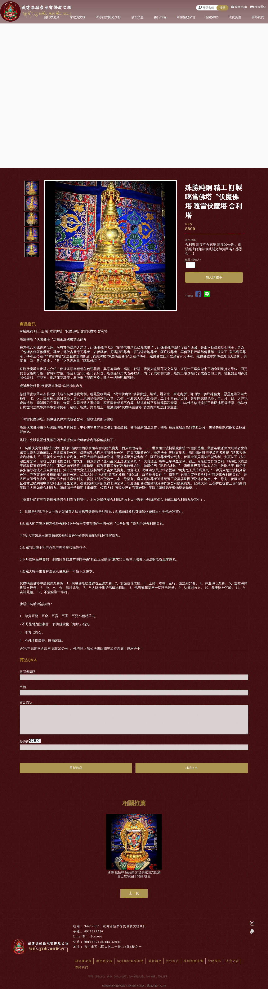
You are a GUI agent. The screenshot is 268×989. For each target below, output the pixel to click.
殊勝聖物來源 (186, 17)
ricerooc (96, 936)
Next (174, 245)
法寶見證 (235, 17)
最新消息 (137, 17)
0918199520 (93, 931)
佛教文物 (100, 976)
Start (112, 315)
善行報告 (160, 17)
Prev (48, 245)
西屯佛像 (163, 976)
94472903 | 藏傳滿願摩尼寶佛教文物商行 (115, 926)
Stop (115, 315)
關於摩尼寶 (83, 961)
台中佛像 (151, 976)
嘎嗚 (90, 976)
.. (145, 985)
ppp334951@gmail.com (102, 941)
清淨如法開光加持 (108, 17)
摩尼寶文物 (77, 17)
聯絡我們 (257, 17)
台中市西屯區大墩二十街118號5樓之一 (113, 946)
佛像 (109, 976)
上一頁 (134, 893)
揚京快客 (120, 985)
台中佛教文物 (136, 976)
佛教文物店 (120, 976)
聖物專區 (212, 17)
